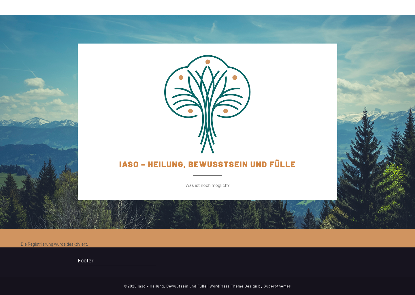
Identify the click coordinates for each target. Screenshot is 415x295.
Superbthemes (277, 286)
